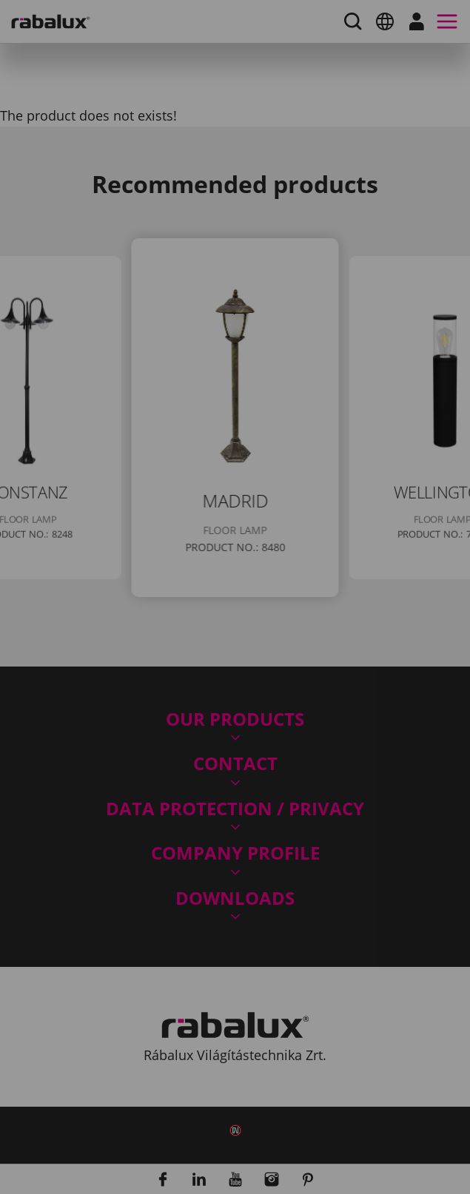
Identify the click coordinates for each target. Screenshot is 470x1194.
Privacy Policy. (252, 640)
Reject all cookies (296, 683)
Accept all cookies (153, 720)
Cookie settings (143, 683)
